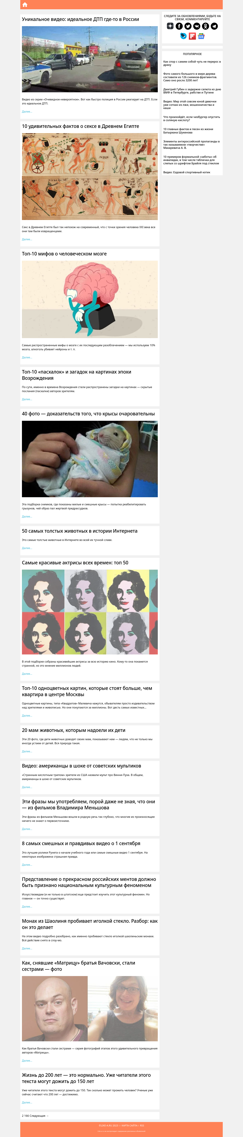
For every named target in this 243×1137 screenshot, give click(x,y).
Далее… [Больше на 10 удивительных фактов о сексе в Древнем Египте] (27, 239)
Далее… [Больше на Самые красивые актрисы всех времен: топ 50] (27, 674)
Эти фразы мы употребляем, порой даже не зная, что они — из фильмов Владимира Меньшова (88, 804)
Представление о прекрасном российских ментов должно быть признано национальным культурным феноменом (89, 882)
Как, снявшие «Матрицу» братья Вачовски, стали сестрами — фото (78, 966)
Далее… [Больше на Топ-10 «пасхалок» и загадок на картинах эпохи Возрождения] (27, 399)
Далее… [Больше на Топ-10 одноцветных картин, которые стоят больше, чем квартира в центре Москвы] (27, 715)
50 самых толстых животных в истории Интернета (80, 531)
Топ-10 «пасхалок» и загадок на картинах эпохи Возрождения (76, 374)
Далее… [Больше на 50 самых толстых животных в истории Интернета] (27, 548)
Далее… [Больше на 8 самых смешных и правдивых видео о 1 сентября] (27, 865)
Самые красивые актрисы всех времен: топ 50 (75, 562)
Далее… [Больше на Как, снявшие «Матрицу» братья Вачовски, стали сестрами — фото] (27, 1060)
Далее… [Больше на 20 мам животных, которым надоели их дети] (27, 751)
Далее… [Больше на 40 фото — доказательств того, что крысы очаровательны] (27, 516)
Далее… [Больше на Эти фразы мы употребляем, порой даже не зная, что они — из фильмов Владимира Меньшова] (27, 829)
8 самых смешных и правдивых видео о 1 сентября (81, 843)
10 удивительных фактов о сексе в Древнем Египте (80, 126)
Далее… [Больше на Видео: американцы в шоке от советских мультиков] (27, 787)
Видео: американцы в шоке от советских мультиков (81, 765)
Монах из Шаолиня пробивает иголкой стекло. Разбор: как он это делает (90, 924)
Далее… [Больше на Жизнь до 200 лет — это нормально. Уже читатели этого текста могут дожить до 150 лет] (27, 1102)
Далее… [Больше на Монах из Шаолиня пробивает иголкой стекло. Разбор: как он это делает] (27, 948)
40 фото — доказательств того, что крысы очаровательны (88, 413)
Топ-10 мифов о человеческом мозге (64, 253)
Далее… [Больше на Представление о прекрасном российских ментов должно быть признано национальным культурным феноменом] (27, 906)
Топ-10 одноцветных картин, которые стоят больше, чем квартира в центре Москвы (87, 691)
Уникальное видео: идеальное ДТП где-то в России (80, 19)
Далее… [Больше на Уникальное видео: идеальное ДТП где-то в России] (27, 111)
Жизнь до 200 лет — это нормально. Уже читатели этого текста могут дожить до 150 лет (86, 1078)
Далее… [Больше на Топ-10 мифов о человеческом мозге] (27, 357)
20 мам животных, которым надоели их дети (73, 730)
